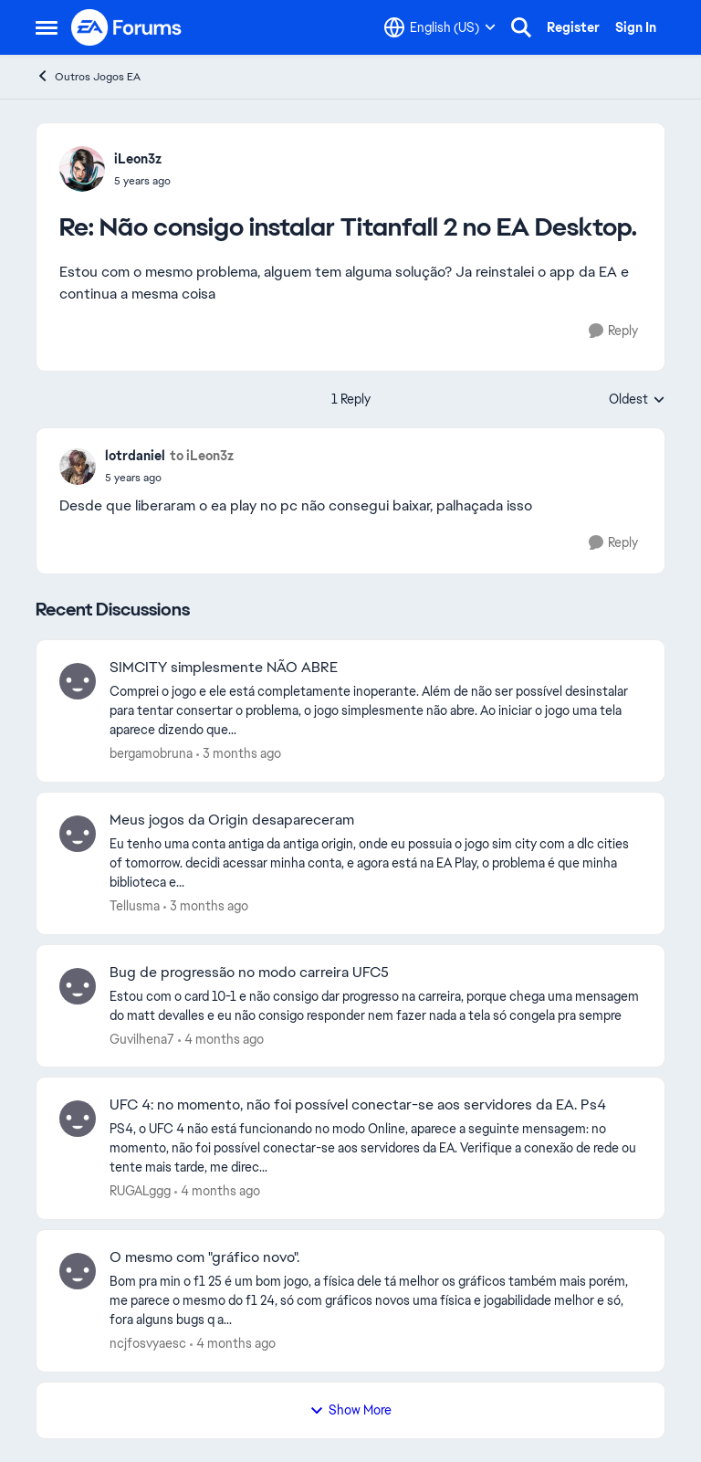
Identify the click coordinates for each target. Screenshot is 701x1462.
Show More (350, 1410)
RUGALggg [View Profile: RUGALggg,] (140, 1191)
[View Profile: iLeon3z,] (82, 169)
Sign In (635, 27)
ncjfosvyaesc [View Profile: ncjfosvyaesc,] (148, 1343)
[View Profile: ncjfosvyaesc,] (77, 1271)
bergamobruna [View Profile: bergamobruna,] (151, 753)
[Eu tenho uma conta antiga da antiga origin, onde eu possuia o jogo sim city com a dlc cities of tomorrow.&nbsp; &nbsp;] (376, 863)
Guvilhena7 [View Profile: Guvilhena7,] (142, 1038)
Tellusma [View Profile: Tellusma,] (135, 906)
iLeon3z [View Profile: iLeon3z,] (138, 159)
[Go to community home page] (127, 27)
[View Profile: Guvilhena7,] (77, 986)
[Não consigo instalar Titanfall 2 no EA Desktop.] (142, 181)
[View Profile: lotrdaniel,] (77, 466)
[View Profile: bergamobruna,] (77, 681)
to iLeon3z (202, 455)
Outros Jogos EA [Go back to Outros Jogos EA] (88, 76)
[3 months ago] (238, 753)
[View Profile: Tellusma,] (77, 833)
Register (573, 27)
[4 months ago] (221, 1038)
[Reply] (613, 331)
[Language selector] (440, 27)
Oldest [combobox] (637, 400)
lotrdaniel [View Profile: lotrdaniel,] (135, 455)
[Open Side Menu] (46, 27)
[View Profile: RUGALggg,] (77, 1118)
